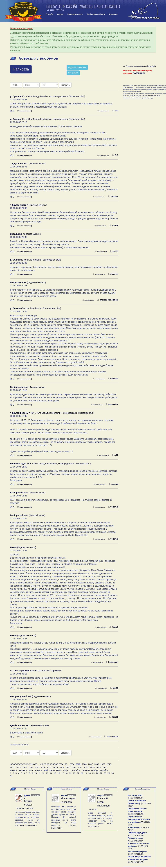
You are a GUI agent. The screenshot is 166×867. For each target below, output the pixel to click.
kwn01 (114, 688)
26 (97, 773)
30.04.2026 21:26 (135, 862)
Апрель (38, 770)
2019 (61, 767)
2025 (98, 767)
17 (62, 773)
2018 (55, 767)
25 (93, 773)
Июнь (52, 770)
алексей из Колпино (107, 300)
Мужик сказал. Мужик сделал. (25, 805)
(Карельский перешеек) (35, 670)
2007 (90, 764)
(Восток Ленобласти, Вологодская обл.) (35, 259)
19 (70, 773)
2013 (24, 767)
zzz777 (114, 251)
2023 (86, 767)
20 (74, 773)
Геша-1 (113, 627)
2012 (18, 767)
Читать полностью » (28, 825)
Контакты (113, 14)
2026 (104, 767)
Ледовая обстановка (77, 67)
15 (55, 773)
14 (51, 773)
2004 (72, 764)
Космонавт (112, 662)
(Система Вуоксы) (28, 205)
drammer (113, 274)
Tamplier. (113, 196)
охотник (113, 484)
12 (43, 773)
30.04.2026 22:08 (135, 854)
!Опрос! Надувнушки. (138, 851)
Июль (59, 770)
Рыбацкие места (75, 14)
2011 (12, 767)
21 (78, 773)
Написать (21, 69)
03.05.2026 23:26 (135, 814)
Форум (60, 14)
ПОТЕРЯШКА (139, 73)
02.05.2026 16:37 (135, 841)
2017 (49, 767)
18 (66, 773)
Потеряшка (73, 73)
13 (47, 773)
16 (59, 773)
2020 (67, 767)
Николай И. (111, 404)
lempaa (64, 795)
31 (11, 776)
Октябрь (86, 770)
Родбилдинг (133, 827)
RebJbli (113, 717)
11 (39, 773)
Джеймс (27, 796)
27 (101, 773)
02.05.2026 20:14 (135, 835)
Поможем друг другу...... (139, 833)
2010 (109, 764)
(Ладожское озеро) (28, 282)
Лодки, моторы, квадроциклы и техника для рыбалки (139, 819)
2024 (92, 767)
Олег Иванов (111, 736)
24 (89, 773)
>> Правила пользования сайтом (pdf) (139, 66)
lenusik (113, 225)
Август (66, 770)
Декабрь (104, 770)
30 (112, 773)
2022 (80, 767)
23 (86, 773)
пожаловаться (103, 111)
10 (35, 773)
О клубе (49, 14)
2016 (43, 767)
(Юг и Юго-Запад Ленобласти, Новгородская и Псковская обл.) (47, 96)
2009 (102, 764)
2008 (96, 764)
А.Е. (115, 155)
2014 (31, 767)
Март (31, 770)
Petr (115, 111)
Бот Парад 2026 (135, 795)
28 (105, 773)
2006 (84, 764)
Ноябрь (94, 770)
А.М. (115, 455)
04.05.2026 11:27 (135, 798)
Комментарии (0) (24, 111)
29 (109, 773)
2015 (37, 767)
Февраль (23, 770)
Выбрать (65, 85)
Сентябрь (75, 770)
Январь (13, 770)
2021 (74, 767)
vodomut (113, 507)
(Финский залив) (27, 163)
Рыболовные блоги (96, 14)
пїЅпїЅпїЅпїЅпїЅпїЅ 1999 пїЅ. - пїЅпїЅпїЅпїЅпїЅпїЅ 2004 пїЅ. (39, 764)
